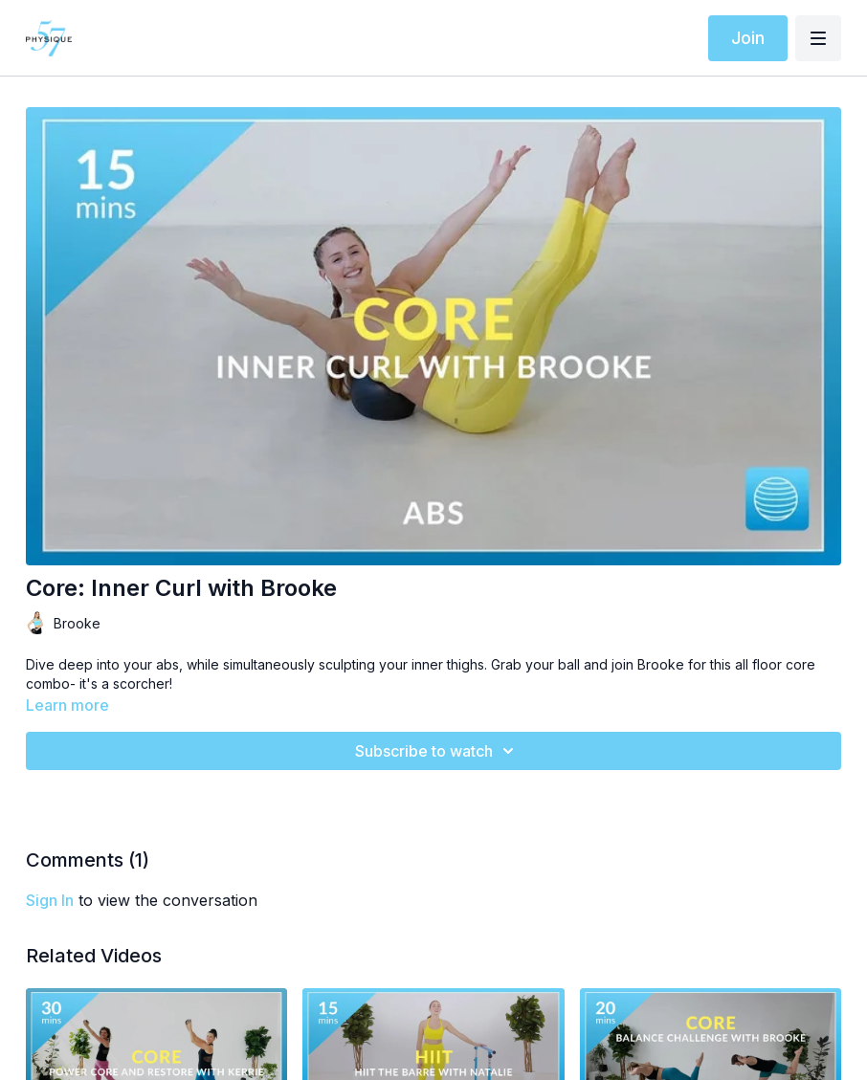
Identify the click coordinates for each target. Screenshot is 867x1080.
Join (748, 38)
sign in (50, 900)
